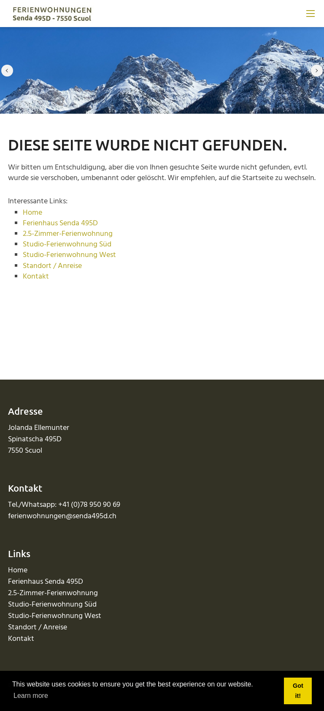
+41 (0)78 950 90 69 (89, 505)
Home (32, 213)
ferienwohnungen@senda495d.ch (62, 516)
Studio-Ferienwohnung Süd (67, 244)
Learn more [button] (31, 695)
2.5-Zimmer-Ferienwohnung (68, 234)
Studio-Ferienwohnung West (69, 255)
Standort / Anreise (52, 266)
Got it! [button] (298, 690)
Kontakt (36, 277)
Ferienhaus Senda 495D (60, 223)
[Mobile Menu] (310, 13)
